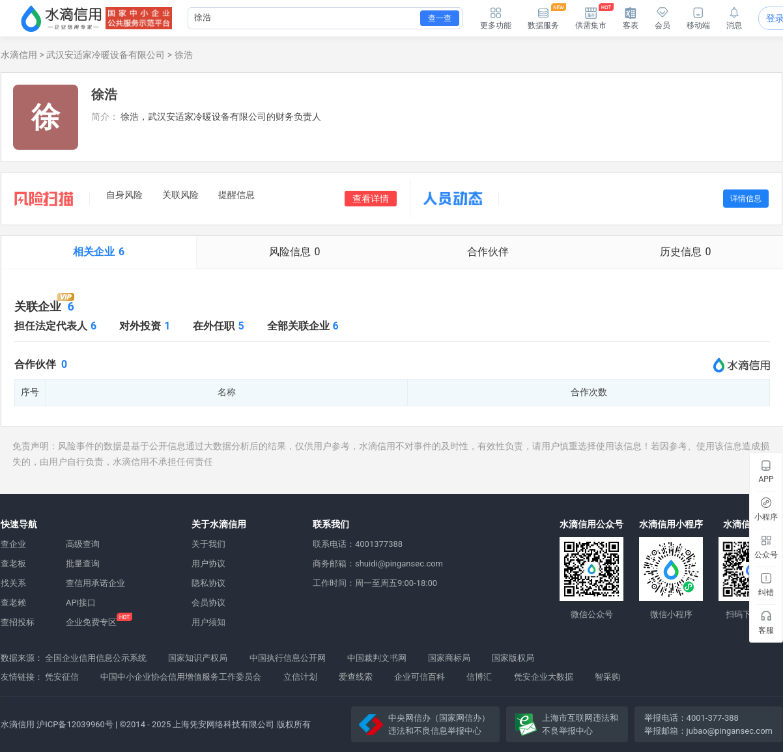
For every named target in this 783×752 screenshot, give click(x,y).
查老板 (13, 563)
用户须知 (208, 622)
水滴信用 (19, 54)
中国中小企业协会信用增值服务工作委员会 (180, 677)
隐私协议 (208, 583)
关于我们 (208, 544)
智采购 (607, 677)
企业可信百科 (419, 677)
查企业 (13, 544)
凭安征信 (62, 677)
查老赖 (13, 602)
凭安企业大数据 (543, 677)
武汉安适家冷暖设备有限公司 (105, 54)
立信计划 (300, 677)
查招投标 (18, 622)
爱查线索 (356, 677)
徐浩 (184, 54)
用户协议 (208, 563)
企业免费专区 (91, 622)
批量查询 (83, 563)
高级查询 (83, 544)
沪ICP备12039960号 (74, 724)
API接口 (81, 602)
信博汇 (479, 677)
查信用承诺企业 (95, 583)
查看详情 (370, 198)
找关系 (13, 583)
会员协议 (208, 602)
